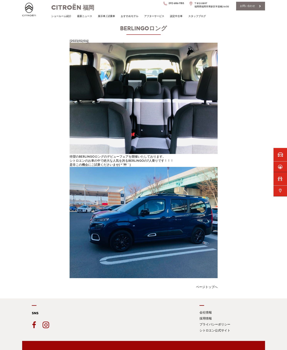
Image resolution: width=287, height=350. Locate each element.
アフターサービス (154, 16)
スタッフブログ (197, 16)
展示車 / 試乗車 (106, 16)
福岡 (72, 7)
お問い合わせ (247, 5)
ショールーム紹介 (61, 16)
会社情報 (205, 312)
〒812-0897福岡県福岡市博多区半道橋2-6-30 (211, 5)
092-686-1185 (176, 3)
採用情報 (205, 318)
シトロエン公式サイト (214, 330)
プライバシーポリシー (214, 324)
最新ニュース (84, 16)
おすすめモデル (129, 16)
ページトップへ (207, 287)
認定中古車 (176, 16)
